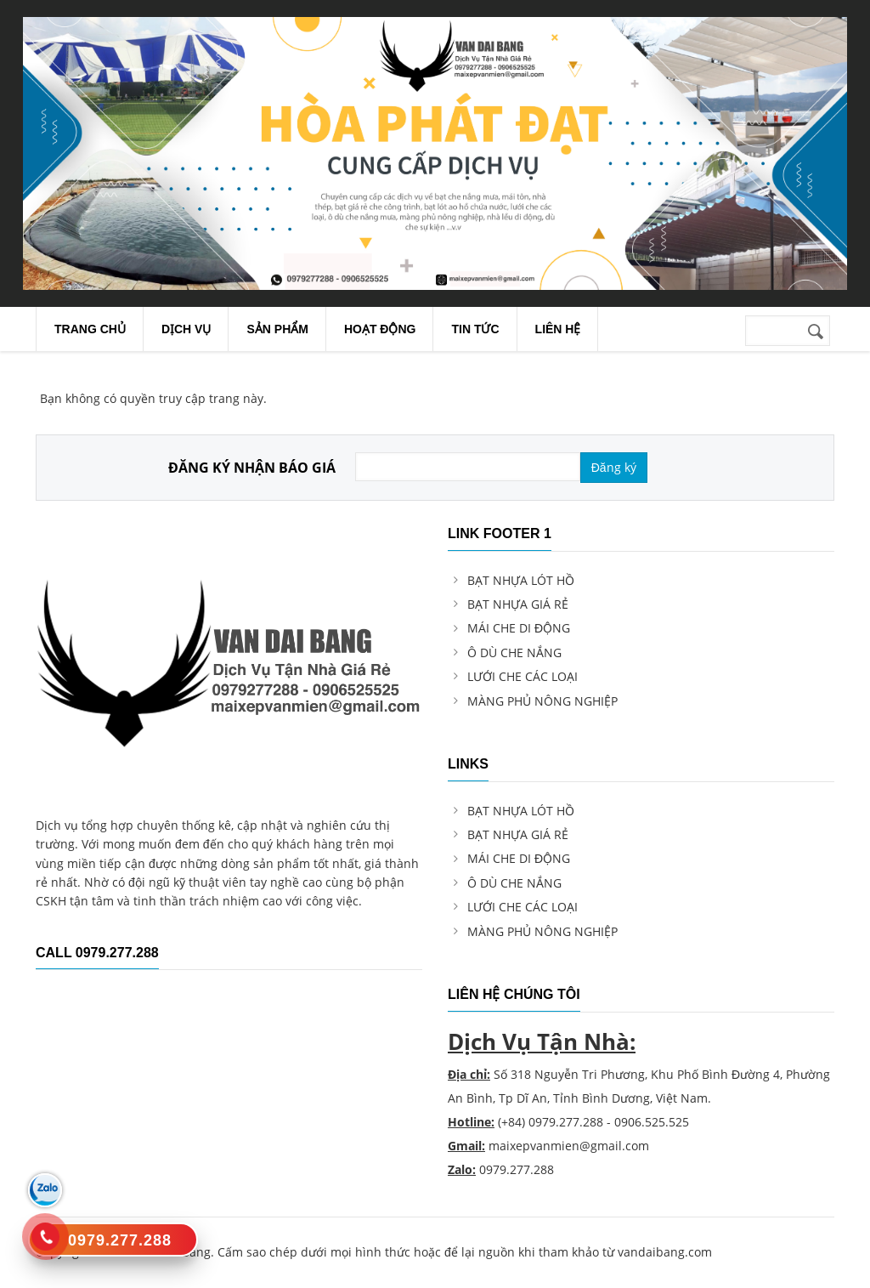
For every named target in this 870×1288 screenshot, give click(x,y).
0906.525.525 (651, 1122)
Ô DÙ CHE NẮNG (514, 652)
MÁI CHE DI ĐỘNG (518, 628)
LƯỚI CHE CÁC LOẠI (522, 676)
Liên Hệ (558, 329)
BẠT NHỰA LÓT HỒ (520, 580)
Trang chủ (90, 329)
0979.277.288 (565, 1122)
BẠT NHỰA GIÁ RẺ (517, 604)
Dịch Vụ (186, 329)
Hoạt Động (380, 329)
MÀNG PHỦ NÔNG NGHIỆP (542, 701)
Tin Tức (475, 329)
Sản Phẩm (277, 329)
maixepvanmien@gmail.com (569, 1146)
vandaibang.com (665, 1252)
